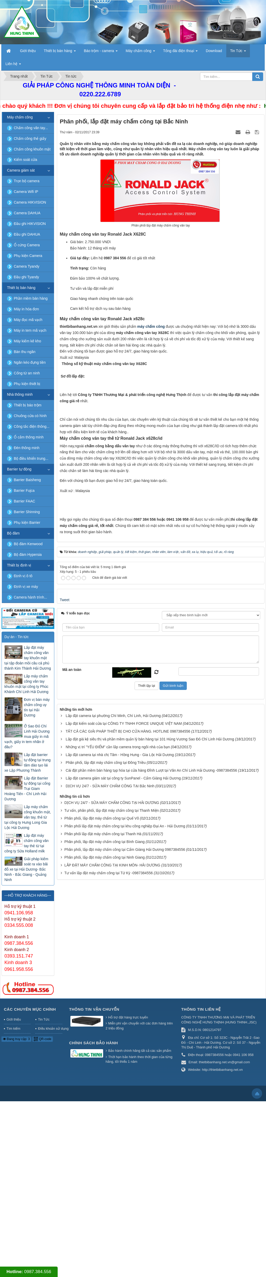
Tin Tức (43, 1195)
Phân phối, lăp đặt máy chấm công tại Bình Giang (104, 1132)
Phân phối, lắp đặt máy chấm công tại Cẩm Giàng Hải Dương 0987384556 (124, 1139)
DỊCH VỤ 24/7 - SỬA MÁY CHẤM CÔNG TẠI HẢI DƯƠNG (111, 1093)
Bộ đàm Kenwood (28, 544)
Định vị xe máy (26, 586)
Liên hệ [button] (13, 65)
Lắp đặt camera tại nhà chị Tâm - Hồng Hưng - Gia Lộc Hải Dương (120, 1045)
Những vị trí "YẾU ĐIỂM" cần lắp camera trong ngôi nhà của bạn (118, 1037)
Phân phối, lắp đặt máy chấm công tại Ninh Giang (104, 1147)
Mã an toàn (71, 959)
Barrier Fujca (24, 490)
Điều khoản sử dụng (50, 1204)
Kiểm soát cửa (25, 160)
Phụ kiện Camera (28, 256)
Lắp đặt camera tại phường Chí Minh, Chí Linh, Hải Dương (113, 1006)
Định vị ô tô (23, 576)
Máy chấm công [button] (140, 52)
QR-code (42, 1215)
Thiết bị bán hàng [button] (60, 52)
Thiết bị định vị (19, 565)
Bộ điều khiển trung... (31, 458)
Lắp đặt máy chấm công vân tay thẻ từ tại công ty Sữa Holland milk (26, 843)
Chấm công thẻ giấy (30, 138)
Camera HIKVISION (30, 202)
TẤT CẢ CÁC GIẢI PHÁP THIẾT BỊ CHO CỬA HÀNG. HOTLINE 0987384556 (128, 1021)
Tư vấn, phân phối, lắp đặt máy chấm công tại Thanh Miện (111, 1100)
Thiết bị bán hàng (21, 288)
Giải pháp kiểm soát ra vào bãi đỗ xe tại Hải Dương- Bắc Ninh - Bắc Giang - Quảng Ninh (26, 869)
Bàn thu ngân (24, 352)
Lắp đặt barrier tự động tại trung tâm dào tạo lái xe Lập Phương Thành (27, 762)
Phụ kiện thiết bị (27, 384)
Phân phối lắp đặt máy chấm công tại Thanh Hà (103, 1124)
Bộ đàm (13, 533)
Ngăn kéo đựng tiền (30, 362)
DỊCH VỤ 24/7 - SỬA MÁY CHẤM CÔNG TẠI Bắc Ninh (110, 1076)
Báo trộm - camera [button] (101, 52)
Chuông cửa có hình (30, 416)
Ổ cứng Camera (27, 245)
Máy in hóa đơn (26, 309)
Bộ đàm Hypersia (28, 554)
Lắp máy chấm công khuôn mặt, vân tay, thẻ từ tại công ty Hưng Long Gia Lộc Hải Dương (27, 817)
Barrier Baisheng (27, 480)
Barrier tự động (19, 469)
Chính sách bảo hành (93, 1218)
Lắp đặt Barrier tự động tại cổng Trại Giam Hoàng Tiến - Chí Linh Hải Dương (27, 788)
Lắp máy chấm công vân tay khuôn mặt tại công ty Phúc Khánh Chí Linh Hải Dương (26, 684)
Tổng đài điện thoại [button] (180, 52)
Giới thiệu (13, 1195)
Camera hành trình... (30, 597)
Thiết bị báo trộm (27, 405)
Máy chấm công (20, 117)
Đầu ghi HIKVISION (30, 224)
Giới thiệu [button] (28, 51)
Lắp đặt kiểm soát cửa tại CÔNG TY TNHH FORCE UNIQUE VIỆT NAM (124, 1013)
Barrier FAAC (24, 501)
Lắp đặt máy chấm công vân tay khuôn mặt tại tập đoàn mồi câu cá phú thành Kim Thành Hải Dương (27, 657)
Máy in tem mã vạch (30, 330)
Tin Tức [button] (238, 52)
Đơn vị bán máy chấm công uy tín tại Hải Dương (37, 707)
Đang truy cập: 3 (16, 1215)
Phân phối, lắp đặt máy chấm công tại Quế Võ (101, 1108)
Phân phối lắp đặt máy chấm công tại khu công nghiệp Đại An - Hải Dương (124, 1116)
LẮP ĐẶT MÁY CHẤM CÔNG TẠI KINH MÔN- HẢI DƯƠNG (112, 1155)
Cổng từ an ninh (27, 373)
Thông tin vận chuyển (94, 1185)
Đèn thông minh (26, 448)
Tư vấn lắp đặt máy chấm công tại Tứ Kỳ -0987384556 (108, 1163)
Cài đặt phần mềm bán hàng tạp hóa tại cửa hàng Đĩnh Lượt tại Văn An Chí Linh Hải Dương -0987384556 (151, 1060)
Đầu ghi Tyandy (26, 277)
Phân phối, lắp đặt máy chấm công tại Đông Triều (106, 1052)
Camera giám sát (21, 170)
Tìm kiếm (13, 1204)
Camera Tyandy (26, 266)
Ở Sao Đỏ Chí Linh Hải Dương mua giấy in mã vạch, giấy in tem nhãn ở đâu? (27, 736)
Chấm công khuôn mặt (32, 149)
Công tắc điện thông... (31, 426)
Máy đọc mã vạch (28, 320)
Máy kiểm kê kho (27, 341)
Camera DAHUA (27, 213)
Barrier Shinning (27, 512)
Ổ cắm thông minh (29, 437)
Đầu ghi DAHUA (27, 234)
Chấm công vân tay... (31, 128)
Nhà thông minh (20, 394)
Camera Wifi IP (26, 192)
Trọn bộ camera (26, 181)
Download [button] (214, 51)
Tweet (64, 890)
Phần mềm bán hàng (31, 298)
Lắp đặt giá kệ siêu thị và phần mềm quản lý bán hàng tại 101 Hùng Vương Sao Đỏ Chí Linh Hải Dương (150, 1029)
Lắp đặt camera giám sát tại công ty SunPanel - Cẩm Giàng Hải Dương (123, 1068)
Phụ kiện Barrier (27, 522)
